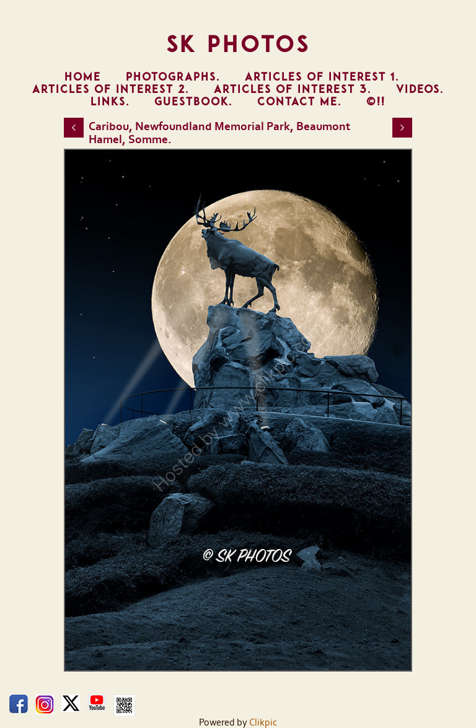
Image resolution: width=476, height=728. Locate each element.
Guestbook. (193, 101)
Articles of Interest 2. (110, 89)
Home (82, 77)
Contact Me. (299, 101)
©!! (376, 101)
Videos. (420, 89)
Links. (110, 101)
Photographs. (173, 77)
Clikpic (263, 722)
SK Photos (238, 44)
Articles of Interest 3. (292, 89)
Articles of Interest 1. (322, 77)
